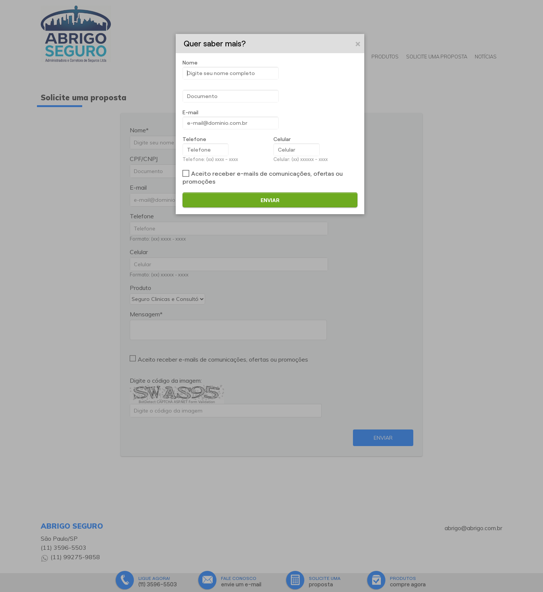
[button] (358, 44)
